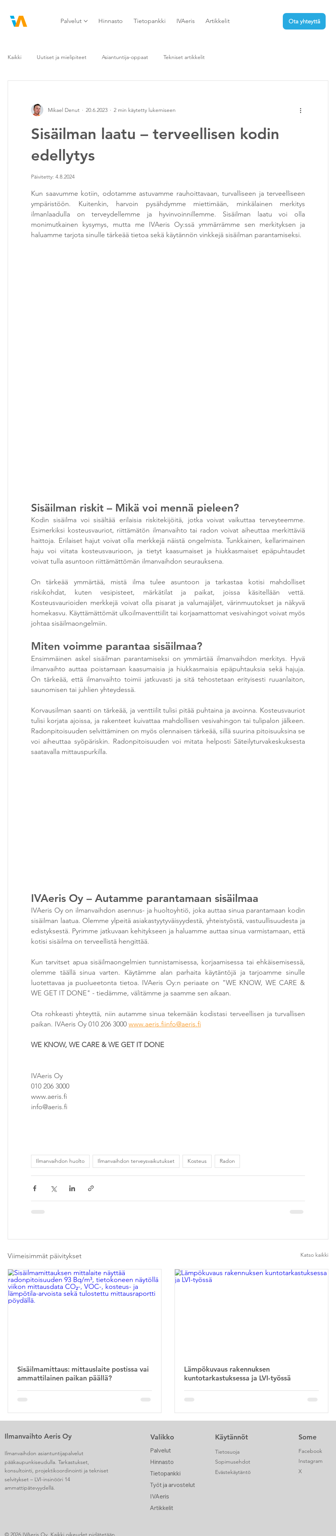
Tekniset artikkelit (184, 57)
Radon (227, 1160)
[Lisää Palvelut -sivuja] (86, 21)
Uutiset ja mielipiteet (61, 57)
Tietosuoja (227, 1451)
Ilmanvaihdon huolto (60, 1160)
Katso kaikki (314, 1254)
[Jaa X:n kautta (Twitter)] (53, 1188)
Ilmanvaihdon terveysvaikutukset (136, 1160)
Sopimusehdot (232, 1461)
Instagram (310, 1460)
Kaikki (14, 57)
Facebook (310, 1450)
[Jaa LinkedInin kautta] (72, 1188)
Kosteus (197, 1160)
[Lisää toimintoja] (300, 110)
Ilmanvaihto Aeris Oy (38, 1436)
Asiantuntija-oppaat (125, 57)
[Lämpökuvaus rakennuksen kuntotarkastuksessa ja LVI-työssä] (251, 1312)
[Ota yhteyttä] (304, 21)
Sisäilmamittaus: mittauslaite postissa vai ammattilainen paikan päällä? (83, 1373)
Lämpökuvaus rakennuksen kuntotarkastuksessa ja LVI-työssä (237, 1373)
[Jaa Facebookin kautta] (34, 1188)
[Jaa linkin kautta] (91, 1188)
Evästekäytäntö (233, 1472)
